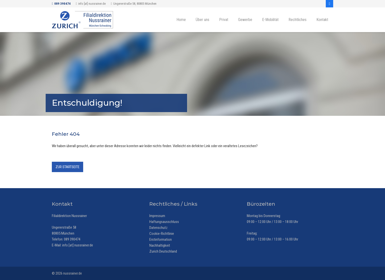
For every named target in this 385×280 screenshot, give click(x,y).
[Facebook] (329, 3)
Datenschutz (158, 227)
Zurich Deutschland (163, 251)
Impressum (157, 216)
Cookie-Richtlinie (161, 233)
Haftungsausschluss (164, 222)
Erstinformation (160, 239)
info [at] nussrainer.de (77, 245)
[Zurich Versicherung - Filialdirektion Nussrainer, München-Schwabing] (82, 19)
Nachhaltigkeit (159, 245)
